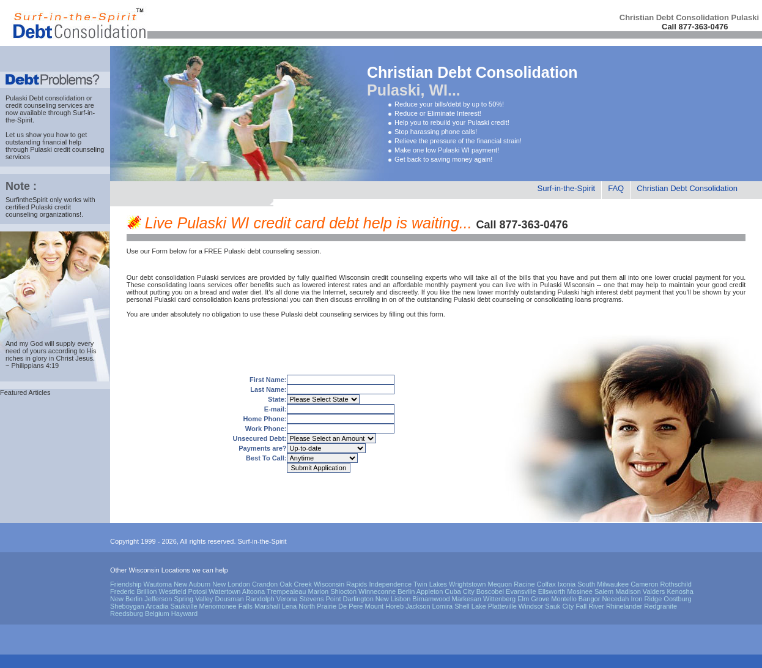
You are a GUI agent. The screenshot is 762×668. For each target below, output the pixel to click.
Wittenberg (499, 598)
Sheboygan (127, 606)
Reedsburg (126, 613)
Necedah (615, 598)
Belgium (157, 613)
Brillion (146, 591)
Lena (289, 606)
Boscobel (490, 591)
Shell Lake (470, 606)
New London (231, 584)
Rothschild (675, 584)
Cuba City (459, 591)
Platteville (502, 606)
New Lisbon (392, 598)
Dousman (229, 598)
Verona (287, 598)
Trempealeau (286, 591)
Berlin (406, 591)
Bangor (589, 598)
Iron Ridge (646, 598)
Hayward (184, 613)
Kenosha (680, 591)
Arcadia (157, 606)
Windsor (531, 606)
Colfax (546, 584)
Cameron (644, 584)
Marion (318, 591)
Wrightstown (467, 584)
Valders (654, 591)
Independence (390, 584)
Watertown (224, 591)
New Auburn (192, 584)
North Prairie (317, 606)
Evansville (521, 591)
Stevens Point (320, 598)
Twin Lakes (430, 584)
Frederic (122, 591)
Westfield (172, 591)
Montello (564, 598)
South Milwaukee (603, 584)
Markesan (466, 598)
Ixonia (566, 584)
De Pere (350, 606)
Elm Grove (533, 598)
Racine (524, 584)
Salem (603, 591)
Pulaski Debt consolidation (45, 98)
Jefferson (158, 598)
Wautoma (157, 584)
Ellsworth (552, 591)
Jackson (417, 606)
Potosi (197, 591)
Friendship (125, 584)
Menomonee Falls (226, 606)
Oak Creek (295, 584)
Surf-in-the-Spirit (567, 188)
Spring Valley (193, 598)
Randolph (260, 598)
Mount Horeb (384, 606)
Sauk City (559, 606)
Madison (628, 591)
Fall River (589, 606)
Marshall (267, 606)
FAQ (616, 188)
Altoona (253, 591)
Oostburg (677, 598)
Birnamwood (430, 598)
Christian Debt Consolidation (687, 188)
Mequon (499, 584)
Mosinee (580, 591)
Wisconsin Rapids (340, 584)
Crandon (265, 584)
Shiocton (343, 591)
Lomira (442, 606)
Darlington (358, 598)
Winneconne (377, 591)
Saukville (183, 606)
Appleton (429, 591)
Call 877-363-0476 (695, 26)
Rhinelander (624, 606)
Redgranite (660, 606)
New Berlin (126, 598)
